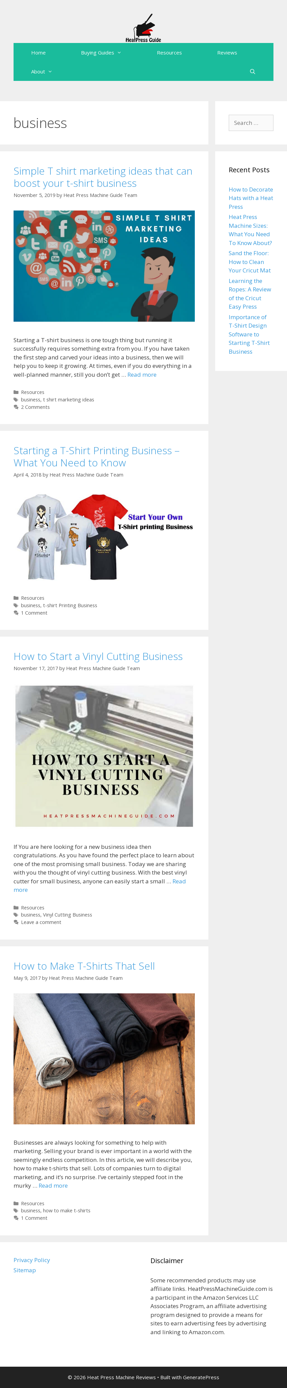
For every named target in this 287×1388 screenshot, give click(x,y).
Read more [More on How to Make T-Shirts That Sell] (53, 1185)
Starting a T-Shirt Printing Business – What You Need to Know (97, 456)
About (50, 71)
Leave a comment (41, 922)
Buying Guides (110, 52)
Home (38, 52)
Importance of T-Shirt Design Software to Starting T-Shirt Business (249, 334)
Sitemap (25, 1270)
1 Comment (34, 613)
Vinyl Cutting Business (67, 914)
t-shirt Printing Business (70, 605)
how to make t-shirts (66, 1210)
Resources (169, 52)
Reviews (227, 52)
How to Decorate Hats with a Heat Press (251, 198)
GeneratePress (201, 1377)
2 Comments (35, 407)
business (30, 399)
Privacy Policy (32, 1260)
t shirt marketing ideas (68, 399)
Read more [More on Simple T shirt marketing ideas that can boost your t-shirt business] (142, 374)
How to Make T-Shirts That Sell (84, 966)
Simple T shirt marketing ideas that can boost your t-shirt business (103, 177)
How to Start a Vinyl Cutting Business (98, 656)
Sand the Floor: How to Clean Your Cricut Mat (250, 261)
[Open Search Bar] (252, 71)
